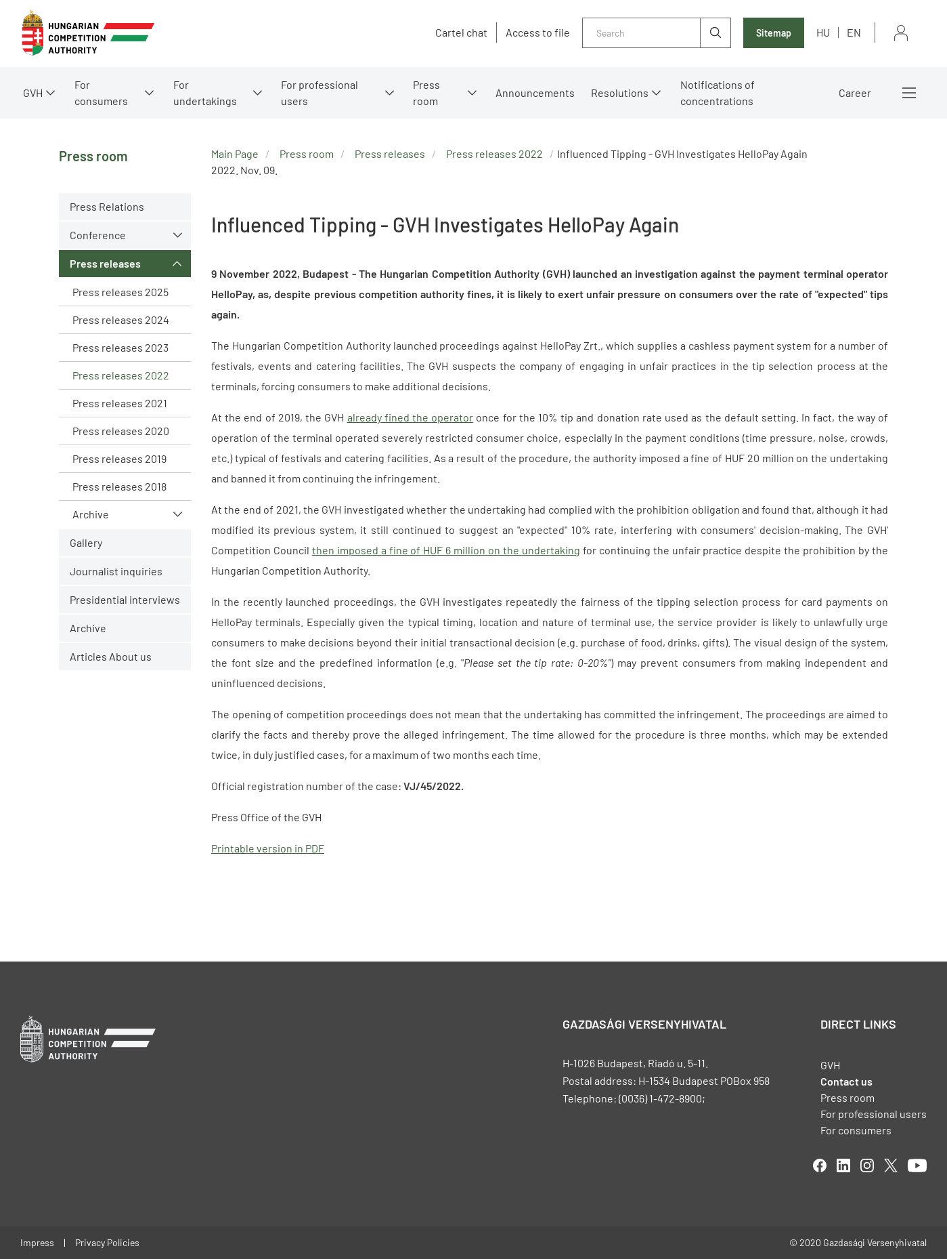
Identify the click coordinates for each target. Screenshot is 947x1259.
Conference (98, 234)
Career (855, 92)
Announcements (535, 92)
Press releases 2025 (120, 291)
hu (823, 32)
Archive (90, 514)
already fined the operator (410, 417)
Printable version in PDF (267, 848)
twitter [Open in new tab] (891, 1165)
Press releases (105, 263)
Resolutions (619, 92)
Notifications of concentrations (717, 92)
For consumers (101, 92)
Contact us (846, 1081)
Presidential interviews (125, 599)
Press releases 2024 (120, 319)
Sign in (901, 33)
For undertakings (205, 92)
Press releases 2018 (119, 486)
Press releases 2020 (120, 430)
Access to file (538, 32)
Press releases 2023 (120, 347)
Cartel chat (461, 32)
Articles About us (111, 656)
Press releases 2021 (119, 402)
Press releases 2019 (119, 458)
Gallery (86, 542)
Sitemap (773, 33)
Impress (37, 1242)
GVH (33, 92)
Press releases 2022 (120, 375)
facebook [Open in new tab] (820, 1165)
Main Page (235, 153)
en (854, 32)
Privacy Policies (107, 1242)
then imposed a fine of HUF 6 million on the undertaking (446, 549)
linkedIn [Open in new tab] (843, 1165)
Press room (426, 92)
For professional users (319, 92)
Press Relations (107, 206)
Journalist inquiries (116, 570)
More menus (909, 92)
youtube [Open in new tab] (917, 1165)
